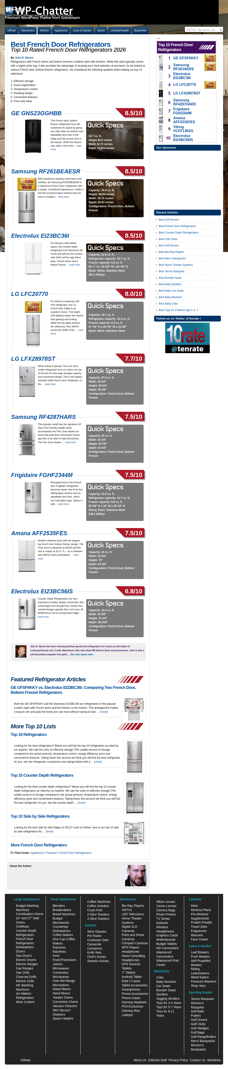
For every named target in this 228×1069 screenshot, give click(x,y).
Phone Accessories (135, 993)
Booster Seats (166, 990)
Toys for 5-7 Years (168, 1007)
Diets (194, 905)
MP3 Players (130, 947)
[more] (104, 711)
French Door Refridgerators (75, 852)
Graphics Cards (167, 935)
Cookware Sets (97, 940)
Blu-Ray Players (133, 905)
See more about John (82, 654)
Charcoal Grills (26, 977)
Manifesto (214, 1060)
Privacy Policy (178, 1060)
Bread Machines (64, 914)
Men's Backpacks (203, 1041)
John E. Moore (24, 57)
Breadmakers (62, 910)
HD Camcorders (167, 948)
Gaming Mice (131, 1010)
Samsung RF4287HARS (43, 417)
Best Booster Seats (170, 277)
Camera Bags (165, 910)
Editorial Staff (157, 1060)
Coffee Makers (63, 935)
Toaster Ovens (63, 997)
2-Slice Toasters (98, 914)
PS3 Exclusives (132, 1006)
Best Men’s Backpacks (172, 258)
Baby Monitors (166, 981)
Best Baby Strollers (170, 284)
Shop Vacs (198, 985)
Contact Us (197, 1060)
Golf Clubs (198, 1024)
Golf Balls (197, 1011)
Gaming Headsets (134, 1002)
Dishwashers (25, 947)
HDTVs (127, 910)
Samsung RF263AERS (183, 67)
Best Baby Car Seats (171, 290)
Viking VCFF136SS (183, 129)
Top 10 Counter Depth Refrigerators (42, 775)
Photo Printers (166, 914)
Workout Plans (201, 910)
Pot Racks (94, 936)
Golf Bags (197, 1032)
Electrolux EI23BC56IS (42, 591)
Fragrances (199, 931)
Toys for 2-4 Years (168, 1003)
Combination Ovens (29, 914)
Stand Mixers (62, 989)
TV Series (163, 918)
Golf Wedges (200, 1028)
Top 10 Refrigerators (29, 734)
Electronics (28, 30)
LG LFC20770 (29, 294)
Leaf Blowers (200, 952)
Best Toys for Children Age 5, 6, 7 (178, 310)
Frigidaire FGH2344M (182, 111)
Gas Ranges (24, 968)
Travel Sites (199, 926)
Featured (51, 852)
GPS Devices (131, 964)
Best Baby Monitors (170, 297)
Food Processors (64, 960)
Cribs (160, 977)
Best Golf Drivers (169, 219)
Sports (101, 30)
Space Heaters (63, 1018)
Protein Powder (201, 922)
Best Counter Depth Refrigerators (178, 232)
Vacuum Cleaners (65, 1006)
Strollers (162, 994)
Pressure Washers (203, 981)
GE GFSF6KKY (185, 58)
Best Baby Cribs (168, 303)
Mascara (197, 935)
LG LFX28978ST (33, 358)
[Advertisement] (187, 179)
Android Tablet (132, 977)
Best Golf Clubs (168, 239)
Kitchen (44, 30)
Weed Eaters (200, 977)
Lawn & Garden (82, 30)
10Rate (11, 30)
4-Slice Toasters (98, 918)
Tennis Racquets (202, 999)
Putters (196, 1015)
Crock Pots (94, 910)
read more (63, 196)
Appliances (60, 30)
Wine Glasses (96, 931)
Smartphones (131, 989)
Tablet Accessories (135, 985)
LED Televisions (133, 914)
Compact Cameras (135, 943)
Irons (56, 955)
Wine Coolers (25, 1002)
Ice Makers (23, 993)
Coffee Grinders (98, 906)
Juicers (57, 964)
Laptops (127, 1015)
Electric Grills (25, 981)
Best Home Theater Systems (176, 264)
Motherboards (165, 939)
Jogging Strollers (167, 998)
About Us (139, 1060)
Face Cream (199, 939)
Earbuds (162, 923)
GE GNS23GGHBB (36, 113)
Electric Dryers (26, 960)
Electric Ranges (27, 964)
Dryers (20, 951)
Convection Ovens (65, 1001)
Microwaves (61, 968)
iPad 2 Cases (131, 981)
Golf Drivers (199, 1020)
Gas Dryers (24, 955)
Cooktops (22, 926)
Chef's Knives (96, 956)
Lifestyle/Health (119, 30)
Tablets (127, 968)
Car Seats (163, 986)
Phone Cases (131, 998)
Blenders (59, 905)
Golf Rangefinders (203, 1036)
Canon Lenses (166, 906)
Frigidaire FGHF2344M (42, 475)
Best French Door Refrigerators (60, 44)
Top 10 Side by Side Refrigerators (40, 816)
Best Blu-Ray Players (171, 252)
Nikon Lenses (165, 901)
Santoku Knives (98, 961)
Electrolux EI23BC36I (40, 235)
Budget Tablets (166, 944)
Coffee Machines (99, 901)
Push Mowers (200, 956)
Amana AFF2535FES (39, 533)
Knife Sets (94, 952)
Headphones (130, 951)
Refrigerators (25, 997)
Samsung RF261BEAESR (45, 171)
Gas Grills (23, 972)
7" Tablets (128, 972)
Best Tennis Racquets (172, 271)
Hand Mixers (61, 993)
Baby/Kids (140, 30)
